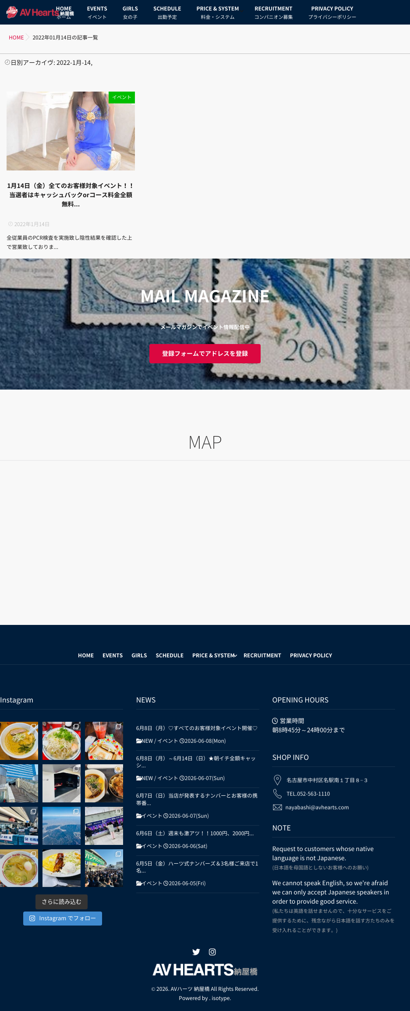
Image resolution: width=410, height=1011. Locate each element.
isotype (221, 998)
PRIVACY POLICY (332, 14)
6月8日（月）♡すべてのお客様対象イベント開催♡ (197, 728)
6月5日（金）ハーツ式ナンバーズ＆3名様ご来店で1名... (197, 867)
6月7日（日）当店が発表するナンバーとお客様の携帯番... (197, 799)
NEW (147, 741)
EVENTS (97, 14)
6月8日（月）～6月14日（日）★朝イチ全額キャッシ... (196, 762)
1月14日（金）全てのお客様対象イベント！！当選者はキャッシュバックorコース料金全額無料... (70, 195)
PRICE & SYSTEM (218, 14)
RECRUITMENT (273, 14)
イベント (121, 97)
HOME (86, 655)
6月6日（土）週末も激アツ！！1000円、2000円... (195, 833)
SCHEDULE (167, 14)
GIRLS (130, 14)
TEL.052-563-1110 (308, 786)
